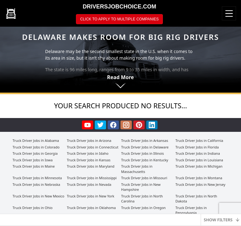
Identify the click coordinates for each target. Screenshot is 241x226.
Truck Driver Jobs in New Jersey (200, 184)
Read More (120, 77)
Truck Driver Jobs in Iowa (33, 160)
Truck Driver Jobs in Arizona (89, 140)
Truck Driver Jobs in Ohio (32, 207)
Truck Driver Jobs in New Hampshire (141, 187)
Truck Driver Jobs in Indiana (197, 153)
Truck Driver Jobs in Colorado (36, 147)
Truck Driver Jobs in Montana (198, 177)
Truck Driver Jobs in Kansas (88, 160)
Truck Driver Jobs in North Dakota (196, 199)
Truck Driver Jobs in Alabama (36, 140)
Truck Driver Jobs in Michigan (198, 166)
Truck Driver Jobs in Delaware (145, 147)
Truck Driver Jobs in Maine (34, 166)
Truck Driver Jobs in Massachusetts (137, 169)
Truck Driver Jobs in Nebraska (36, 184)
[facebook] (114, 125)
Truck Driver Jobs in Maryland (90, 166)
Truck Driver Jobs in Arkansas (144, 140)
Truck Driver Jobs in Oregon (143, 207)
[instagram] (126, 125)
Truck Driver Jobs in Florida (197, 147)
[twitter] (101, 125)
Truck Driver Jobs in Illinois (142, 153)
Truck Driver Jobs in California (199, 140)
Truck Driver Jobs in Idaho (88, 153)
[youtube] (88, 125)
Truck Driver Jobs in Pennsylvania (191, 210)
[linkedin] (152, 125)
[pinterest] (139, 125)
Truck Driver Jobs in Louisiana (199, 160)
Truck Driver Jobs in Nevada (89, 184)
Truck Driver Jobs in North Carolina (142, 199)
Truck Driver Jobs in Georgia (35, 153)
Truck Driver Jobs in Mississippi (92, 177)
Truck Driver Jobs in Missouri (144, 177)
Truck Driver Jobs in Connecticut (92, 147)
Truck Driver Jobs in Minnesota (37, 177)
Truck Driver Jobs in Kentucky (144, 160)
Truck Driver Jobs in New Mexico (38, 196)
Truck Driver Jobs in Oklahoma (91, 207)
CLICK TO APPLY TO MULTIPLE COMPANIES (119, 19)
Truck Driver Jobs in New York (90, 196)
